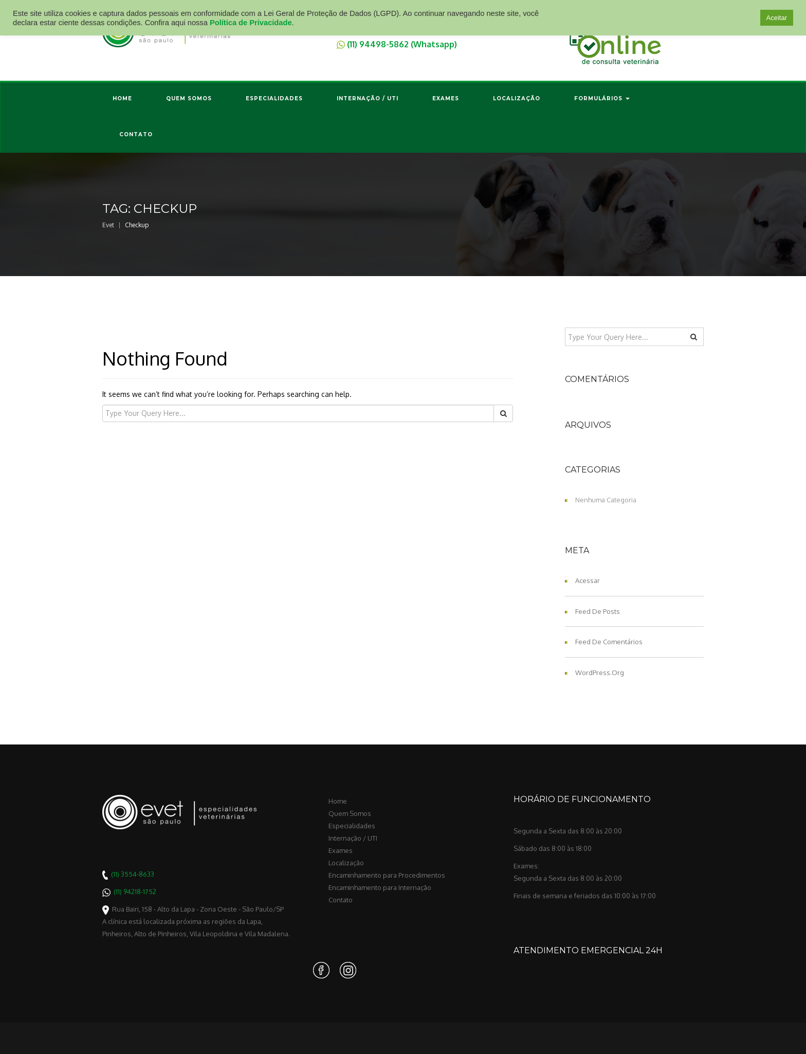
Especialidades (274, 98)
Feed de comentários (609, 642)
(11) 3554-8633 (132, 874)
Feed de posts (597, 611)
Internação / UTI (367, 98)
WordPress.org (599, 672)
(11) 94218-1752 (135, 891)
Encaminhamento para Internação (379, 887)
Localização (516, 98)
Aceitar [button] (776, 18)
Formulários (602, 98)
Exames (445, 98)
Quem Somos (189, 98)
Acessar (587, 580)
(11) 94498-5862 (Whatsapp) (402, 44)
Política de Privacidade (251, 23)
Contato (136, 134)
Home (122, 98)
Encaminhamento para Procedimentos (386, 875)
